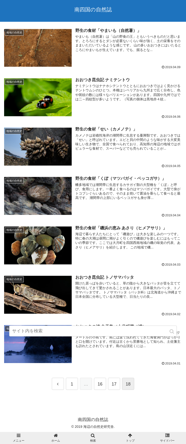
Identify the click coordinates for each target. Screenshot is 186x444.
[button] (172, 331)
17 (114, 384)
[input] (93, 331)
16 (100, 384)
